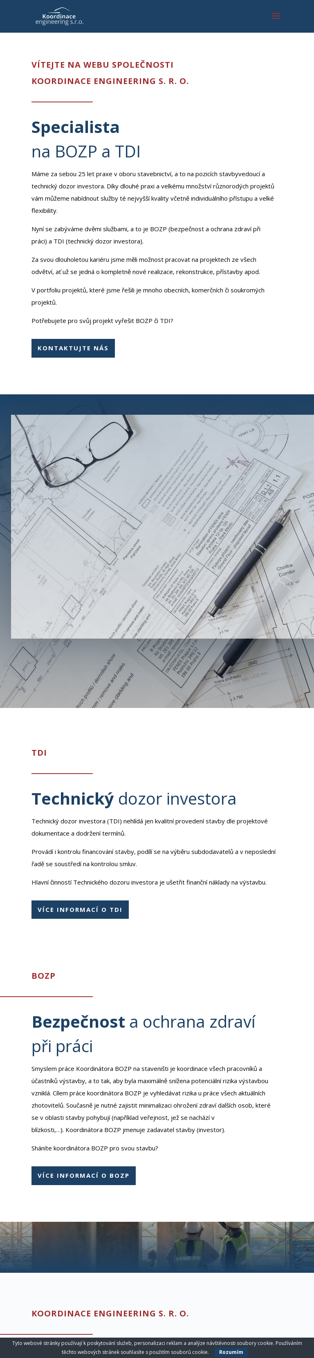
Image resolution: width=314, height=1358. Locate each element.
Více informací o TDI (80, 909)
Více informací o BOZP (84, 1175)
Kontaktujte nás (73, 348)
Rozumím (231, 1352)
